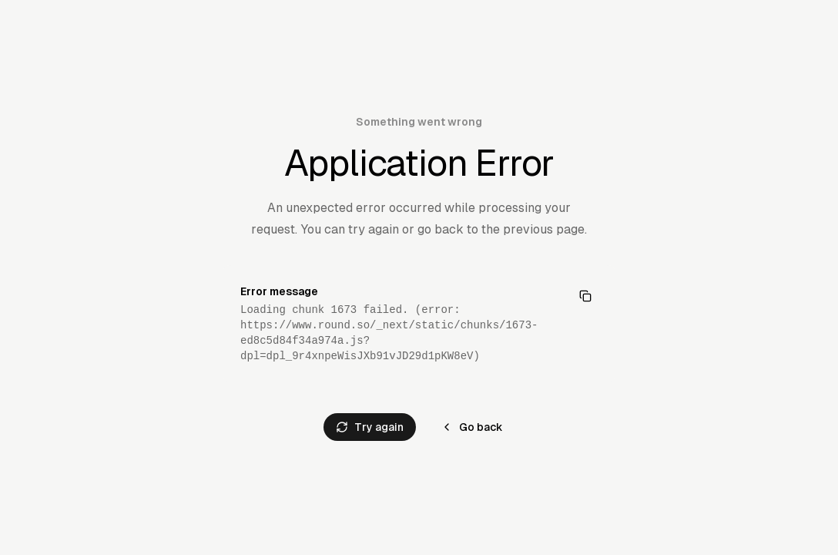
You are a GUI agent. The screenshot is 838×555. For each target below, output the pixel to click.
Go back (472, 427)
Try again (370, 427)
